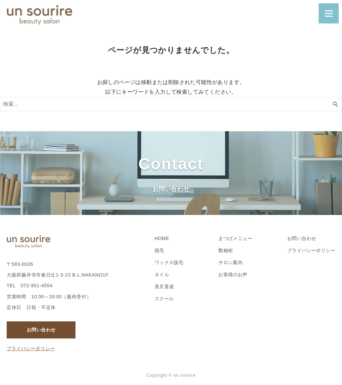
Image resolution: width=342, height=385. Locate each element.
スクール (164, 298)
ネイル (162, 274)
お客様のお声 (232, 274)
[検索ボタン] (335, 104)
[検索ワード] (171, 104)
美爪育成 (164, 286)
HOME (162, 238)
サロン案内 (230, 262)
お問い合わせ (41, 329)
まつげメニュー (235, 238)
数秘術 (225, 250)
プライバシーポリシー (31, 348)
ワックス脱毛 (169, 262)
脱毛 (159, 250)
